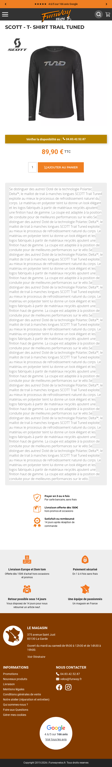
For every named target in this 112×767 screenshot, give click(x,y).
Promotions (10, 674)
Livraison (9, 684)
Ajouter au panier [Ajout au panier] (61, 167)
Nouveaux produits (15, 679)
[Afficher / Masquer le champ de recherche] (99, 14)
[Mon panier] (108, 14)
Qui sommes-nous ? (15, 704)
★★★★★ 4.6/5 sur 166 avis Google (56, 4)
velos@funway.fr (69, 679)
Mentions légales (13, 689)
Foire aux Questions (15, 709)
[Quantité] (32, 167)
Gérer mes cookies (14, 714)
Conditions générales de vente (22, 694)
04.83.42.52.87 (74, 139)
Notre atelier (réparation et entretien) (26, 699)
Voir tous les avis (56, 739)
